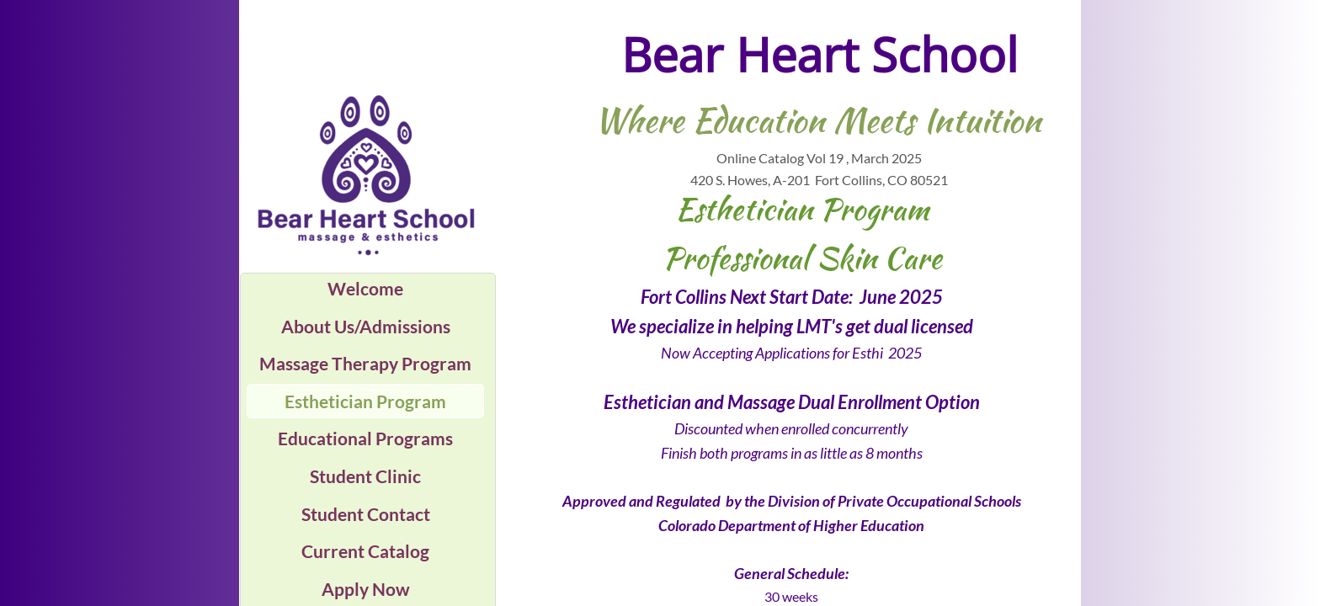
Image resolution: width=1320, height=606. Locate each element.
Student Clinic (365, 475)
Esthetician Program (365, 401)
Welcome (365, 288)
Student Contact (365, 513)
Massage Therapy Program (365, 363)
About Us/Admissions (365, 326)
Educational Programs (365, 438)
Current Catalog (365, 550)
